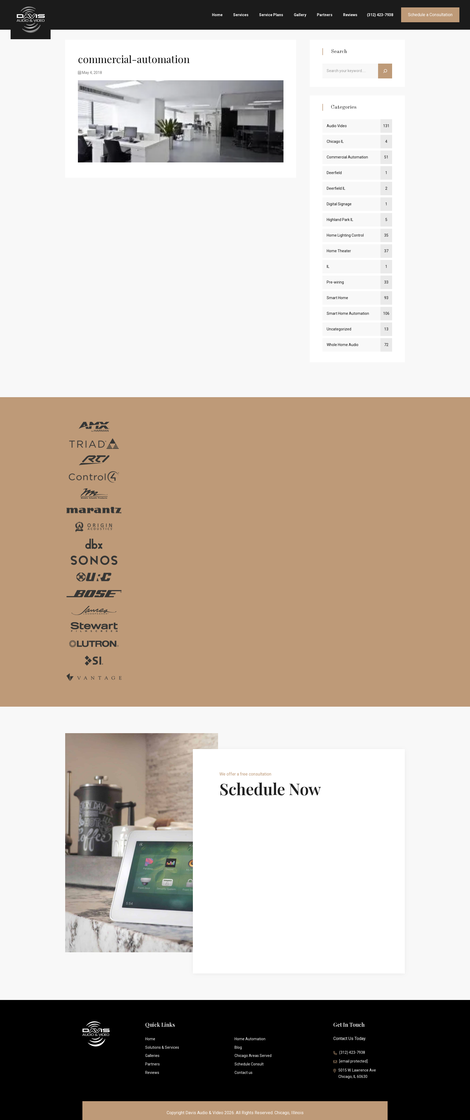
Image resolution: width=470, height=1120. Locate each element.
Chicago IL (335, 141)
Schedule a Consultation (430, 14)
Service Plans (271, 15)
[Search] (385, 71)
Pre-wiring (335, 282)
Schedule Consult (249, 1064)
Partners (324, 15)
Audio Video (337, 126)
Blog (238, 1047)
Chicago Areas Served (253, 1055)
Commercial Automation (347, 157)
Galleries (152, 1055)
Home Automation (249, 1039)
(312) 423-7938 (380, 15)
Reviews (350, 15)
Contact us (243, 1072)
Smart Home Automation (348, 313)
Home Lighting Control (345, 235)
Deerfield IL (336, 188)
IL (328, 266)
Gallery (300, 15)
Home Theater (339, 251)
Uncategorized (339, 329)
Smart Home (337, 298)
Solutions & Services (162, 1047)
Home (217, 15)
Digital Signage (339, 204)
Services (241, 15)
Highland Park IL (340, 220)
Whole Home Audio (342, 345)
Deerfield (334, 173)
